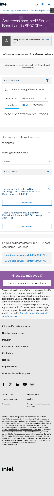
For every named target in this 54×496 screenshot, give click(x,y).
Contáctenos (8, 353)
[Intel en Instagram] (32, 384)
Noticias (6, 359)
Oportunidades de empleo (16, 373)
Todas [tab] (25, 104)
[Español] (43, 4)
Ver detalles (27, 202)
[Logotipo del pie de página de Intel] (8, 468)
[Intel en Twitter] (10, 384)
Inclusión (6, 339)
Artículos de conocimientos (15, 54)
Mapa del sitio (9, 366)
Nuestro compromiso (13, 333)
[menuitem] (42, 10)
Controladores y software (41, 54)
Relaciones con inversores (15, 346)
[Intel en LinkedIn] (17, 384)
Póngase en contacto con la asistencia (27, 283)
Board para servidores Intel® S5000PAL (25, 260)
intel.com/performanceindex (15, 427)
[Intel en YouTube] (24, 384)
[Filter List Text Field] (23, 80)
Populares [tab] (12, 105)
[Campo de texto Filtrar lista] (27, 172)
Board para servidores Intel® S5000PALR (26, 255)
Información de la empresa (16, 326)
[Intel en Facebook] (3, 384)
